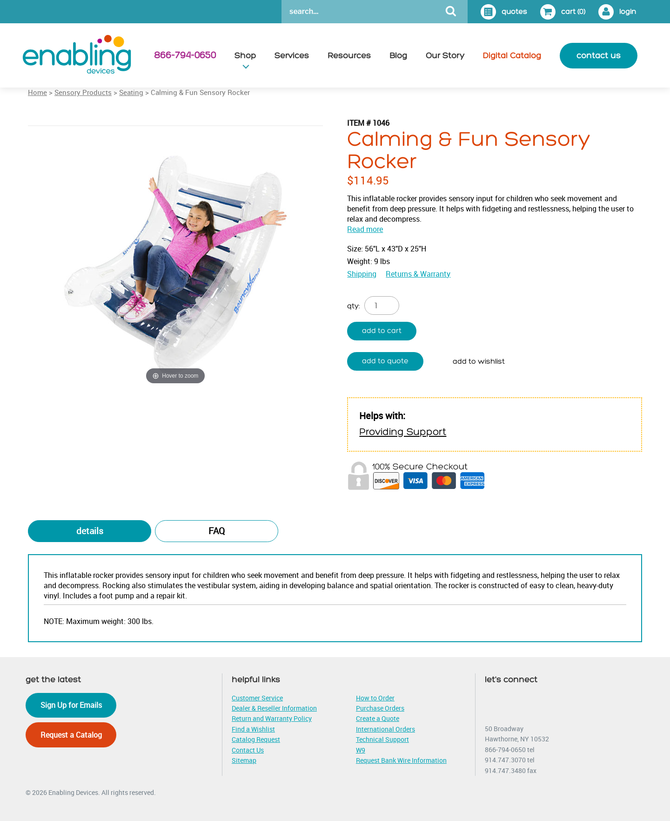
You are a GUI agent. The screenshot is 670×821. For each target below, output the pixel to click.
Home (37, 92)
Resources (349, 55)
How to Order (375, 697)
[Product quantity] (381, 305)
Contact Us (248, 750)
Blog (398, 55)
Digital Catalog (512, 55)
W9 (360, 750)
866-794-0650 (185, 55)
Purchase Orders (380, 708)
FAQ (216, 531)
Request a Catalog (71, 735)
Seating (131, 92)
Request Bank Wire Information (401, 760)
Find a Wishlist (253, 729)
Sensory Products (83, 92)
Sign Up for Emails (71, 705)
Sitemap (244, 760)
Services (292, 55)
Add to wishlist (479, 362)
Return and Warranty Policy (272, 718)
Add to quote (385, 361)
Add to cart (382, 331)
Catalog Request (256, 739)
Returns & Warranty (418, 274)
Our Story (445, 55)
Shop (245, 55)
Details (89, 531)
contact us (598, 55)
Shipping (361, 274)
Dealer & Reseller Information (274, 708)
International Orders (385, 729)
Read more (365, 229)
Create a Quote (377, 718)
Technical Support (382, 739)
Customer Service (257, 697)
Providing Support (402, 432)
